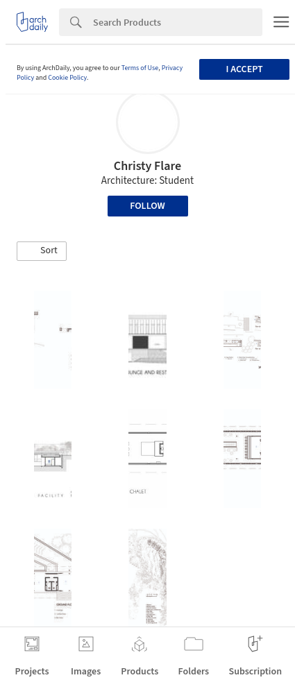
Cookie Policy (67, 78)
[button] (42, 251)
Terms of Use (140, 68)
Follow (147, 206)
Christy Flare (147, 166)
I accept (244, 69)
